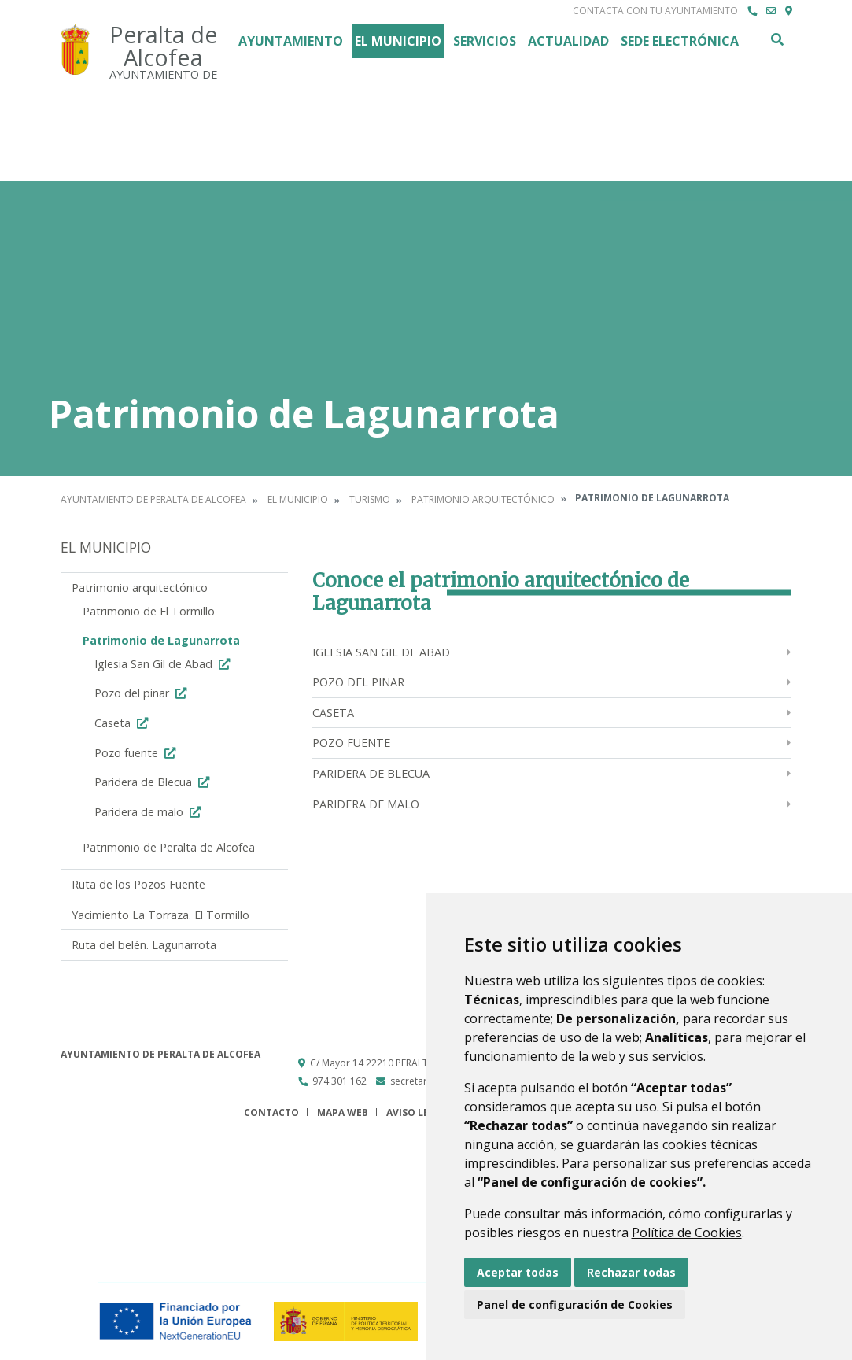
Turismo (369, 499)
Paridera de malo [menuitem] (365, 803)
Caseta (123, 722)
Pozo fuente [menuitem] (351, 742)
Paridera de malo (149, 811)
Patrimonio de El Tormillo (149, 611)
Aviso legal (417, 1112)
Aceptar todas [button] (518, 1272)
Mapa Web (342, 1112)
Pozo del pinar (142, 693)
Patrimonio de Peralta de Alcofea (169, 847)
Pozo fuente (136, 752)
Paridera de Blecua (153, 781)
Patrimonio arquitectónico (483, 499)
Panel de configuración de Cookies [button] (575, 1304)
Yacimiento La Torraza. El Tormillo (160, 914)
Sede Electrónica (680, 41)
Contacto (271, 1112)
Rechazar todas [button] (631, 1272)
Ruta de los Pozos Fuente (138, 884)
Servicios (484, 41)
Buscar (776, 39)
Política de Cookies (687, 1232)
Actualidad (568, 41)
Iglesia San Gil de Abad (164, 663)
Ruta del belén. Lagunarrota (144, 944)
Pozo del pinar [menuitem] (358, 681)
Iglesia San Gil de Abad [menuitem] (381, 652)
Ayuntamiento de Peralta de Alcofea (153, 499)
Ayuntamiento (290, 41)
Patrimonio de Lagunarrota (161, 640)
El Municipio (398, 41)
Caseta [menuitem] (333, 712)
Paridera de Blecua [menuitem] (371, 773)
